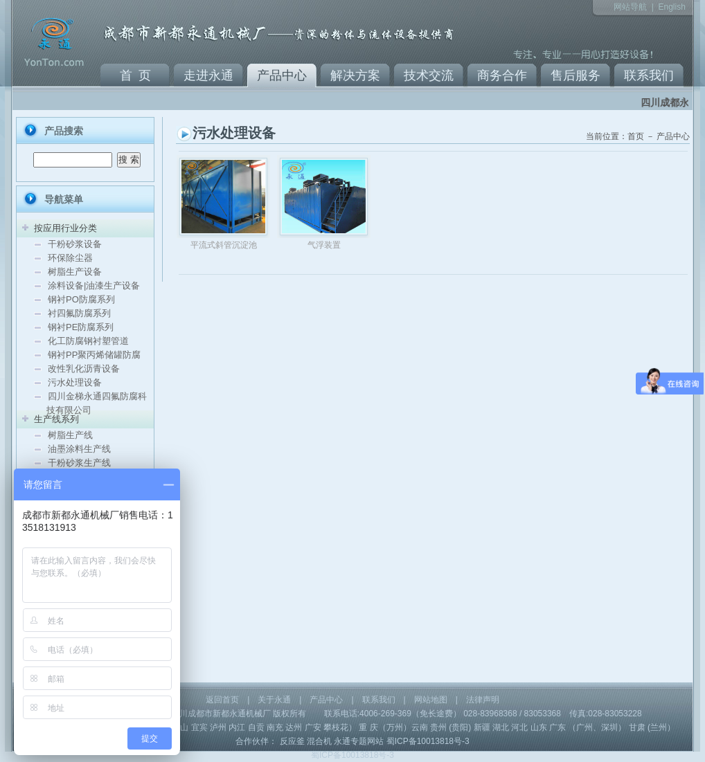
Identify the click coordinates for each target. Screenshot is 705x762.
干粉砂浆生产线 (79, 462)
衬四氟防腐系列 (79, 313)
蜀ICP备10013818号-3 (428, 741)
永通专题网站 (359, 741)
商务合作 (502, 75)
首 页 (135, 75)
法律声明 (482, 700)
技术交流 (429, 75)
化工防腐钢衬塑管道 (88, 341)
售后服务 (575, 75)
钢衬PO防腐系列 (81, 299)
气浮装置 (324, 245)
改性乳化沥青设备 (84, 368)
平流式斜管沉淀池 (223, 245)
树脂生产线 (70, 435)
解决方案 (355, 75)
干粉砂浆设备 (75, 244)
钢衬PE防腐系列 (81, 327)
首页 (635, 136)
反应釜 (292, 741)
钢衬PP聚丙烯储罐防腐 (94, 355)
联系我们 (649, 75)
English (671, 7)
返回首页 (222, 700)
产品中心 (282, 75)
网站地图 (430, 700)
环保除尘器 (70, 258)
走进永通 (208, 75)
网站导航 (630, 7)
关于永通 (274, 700)
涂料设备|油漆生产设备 (94, 285)
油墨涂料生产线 (79, 449)
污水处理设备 (75, 382)
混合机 (319, 741)
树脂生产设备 (75, 271)
